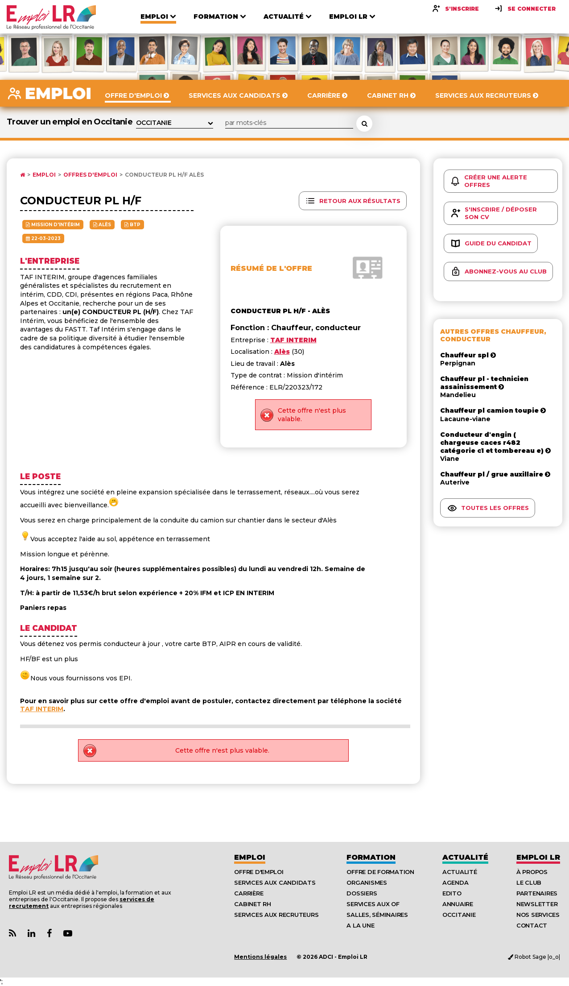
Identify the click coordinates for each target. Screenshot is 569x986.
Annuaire (457, 903)
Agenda (455, 882)
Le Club (528, 882)
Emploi (44, 175)
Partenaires (536, 893)
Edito (452, 893)
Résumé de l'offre (271, 268)
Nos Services (538, 914)
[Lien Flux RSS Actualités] (12, 933)
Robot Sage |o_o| (534, 956)
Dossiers (361, 893)
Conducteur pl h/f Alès (164, 175)
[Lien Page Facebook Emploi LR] (49, 933)
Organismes (366, 882)
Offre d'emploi (258, 871)
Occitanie (459, 914)
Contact (531, 925)
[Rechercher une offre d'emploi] (364, 124)
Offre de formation (380, 871)
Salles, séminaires (377, 914)
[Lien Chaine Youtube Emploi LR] (67, 933)
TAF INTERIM (41, 709)
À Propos (532, 871)
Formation (371, 857)
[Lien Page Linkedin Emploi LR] (31, 933)
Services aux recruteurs (276, 914)
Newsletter (536, 903)
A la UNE (360, 925)
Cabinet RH (252, 903)
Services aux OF (372, 903)
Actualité (465, 857)
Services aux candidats (274, 882)
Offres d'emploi (90, 175)
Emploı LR (538, 857)
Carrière (248, 893)
